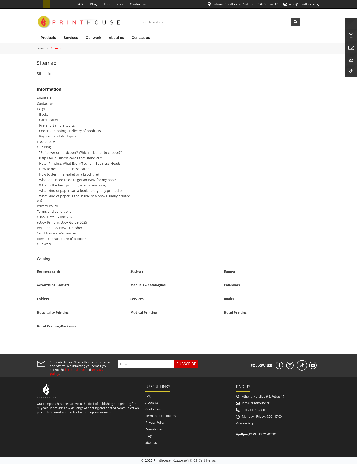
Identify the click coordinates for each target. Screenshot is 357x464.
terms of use (75, 369)
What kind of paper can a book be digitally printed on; (82, 190)
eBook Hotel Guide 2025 (55, 217)
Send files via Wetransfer (56, 233)
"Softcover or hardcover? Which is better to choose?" (80, 152)
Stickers (136, 271)
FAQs (41, 109)
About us (116, 37)
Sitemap (151, 442)
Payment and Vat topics (57, 136)
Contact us (138, 4)
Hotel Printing (235, 312)
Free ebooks (113, 4)
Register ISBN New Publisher (59, 227)
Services (71, 37)
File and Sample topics (57, 125)
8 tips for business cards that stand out (70, 158)
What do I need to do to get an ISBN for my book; (77, 179)
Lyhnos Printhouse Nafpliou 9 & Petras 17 (245, 4)
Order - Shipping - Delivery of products (70, 130)
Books (43, 114)
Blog (93, 4)
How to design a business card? (64, 169)
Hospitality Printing (53, 312)
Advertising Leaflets (53, 285)
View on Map (245, 423)
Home (41, 48)
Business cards (49, 271)
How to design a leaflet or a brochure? (69, 174)
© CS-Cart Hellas (203, 460)
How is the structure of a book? (61, 238)
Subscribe (186, 364)
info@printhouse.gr (304, 4)
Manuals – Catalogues (148, 285)
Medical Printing (143, 312)
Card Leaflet (48, 120)
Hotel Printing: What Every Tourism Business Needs (80, 163)
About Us (151, 402)
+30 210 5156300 (253, 410)
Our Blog (44, 147)
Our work (93, 37)
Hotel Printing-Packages (56, 326)
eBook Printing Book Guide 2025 (62, 222)
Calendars (232, 285)
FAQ (79, 4)
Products (48, 37)
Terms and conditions (54, 211)
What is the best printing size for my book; (72, 185)
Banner (229, 271)
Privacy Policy (47, 206)
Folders (43, 298)
